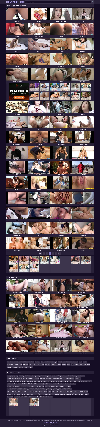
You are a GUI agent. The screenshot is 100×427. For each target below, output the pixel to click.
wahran (50, 396)
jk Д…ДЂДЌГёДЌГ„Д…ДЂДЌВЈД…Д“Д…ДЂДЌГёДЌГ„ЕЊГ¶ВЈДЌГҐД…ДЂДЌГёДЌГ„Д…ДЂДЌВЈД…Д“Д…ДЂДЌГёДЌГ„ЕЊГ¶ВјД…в (39, 389)
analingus (53, 364)
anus (81, 364)
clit (72, 364)
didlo (68, 364)
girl (53, 391)
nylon (34, 364)
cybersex (15, 367)
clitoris (64, 364)
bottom (43, 362)
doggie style (54, 362)
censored (68, 386)
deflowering (24, 362)
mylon (16, 364)
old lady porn (40, 386)
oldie (90, 381)
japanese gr (31, 396)
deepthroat (61, 362)
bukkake (25, 364)
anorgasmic (10, 364)
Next (59, 253)
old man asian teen (69, 378)
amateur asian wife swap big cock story (17, 386)
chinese (9, 362)
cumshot (68, 362)
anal (18, 362)
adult (84, 362)
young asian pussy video (20, 396)
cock (80, 362)
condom (9, 367)
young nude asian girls (27, 394)
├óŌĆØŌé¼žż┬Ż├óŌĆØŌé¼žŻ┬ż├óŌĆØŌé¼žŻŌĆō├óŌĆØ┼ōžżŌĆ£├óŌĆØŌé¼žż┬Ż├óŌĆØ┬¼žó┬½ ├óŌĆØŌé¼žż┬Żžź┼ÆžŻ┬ (39, 381)
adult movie (75, 362)
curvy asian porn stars (69, 383)
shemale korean (11, 394)
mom (14, 362)
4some (76, 364)
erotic (86, 394)
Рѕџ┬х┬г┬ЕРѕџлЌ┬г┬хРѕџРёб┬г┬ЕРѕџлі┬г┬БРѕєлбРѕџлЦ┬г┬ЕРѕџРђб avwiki (27, 391)
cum (48, 362)
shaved (37, 378)
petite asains (32, 386)
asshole (21, 367)
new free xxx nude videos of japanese (54, 386)
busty (42, 364)
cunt (31, 367)
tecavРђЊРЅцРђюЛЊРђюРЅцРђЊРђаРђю (51, 378)
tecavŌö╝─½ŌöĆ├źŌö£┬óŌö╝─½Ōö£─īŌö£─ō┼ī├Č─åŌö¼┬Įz (34, 383)
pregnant (77, 378)
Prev (40, 253)
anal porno (10, 396)
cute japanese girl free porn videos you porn (67, 391)
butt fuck (47, 364)
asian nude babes (11, 383)
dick (21, 364)
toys (38, 364)
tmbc (49, 391)
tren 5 (18, 394)
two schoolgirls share (57, 383)
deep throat (87, 364)
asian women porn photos (80, 381)
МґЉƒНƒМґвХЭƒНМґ (41, 396)
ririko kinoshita (84, 391)
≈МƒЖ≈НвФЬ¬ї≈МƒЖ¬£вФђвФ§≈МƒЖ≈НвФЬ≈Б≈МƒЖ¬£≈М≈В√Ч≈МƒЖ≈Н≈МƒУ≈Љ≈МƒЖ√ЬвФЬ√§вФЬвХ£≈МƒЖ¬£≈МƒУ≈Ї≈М (53, 376)
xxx (30, 364)
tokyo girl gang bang (12, 376)
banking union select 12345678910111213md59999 (20, 378)
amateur (37, 362)
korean (26, 367)
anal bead (31, 362)
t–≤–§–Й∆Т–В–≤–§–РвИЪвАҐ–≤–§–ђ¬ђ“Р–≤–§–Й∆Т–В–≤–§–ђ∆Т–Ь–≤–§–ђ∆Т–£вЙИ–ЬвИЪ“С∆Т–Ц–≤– (59, 394)
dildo (59, 364)
